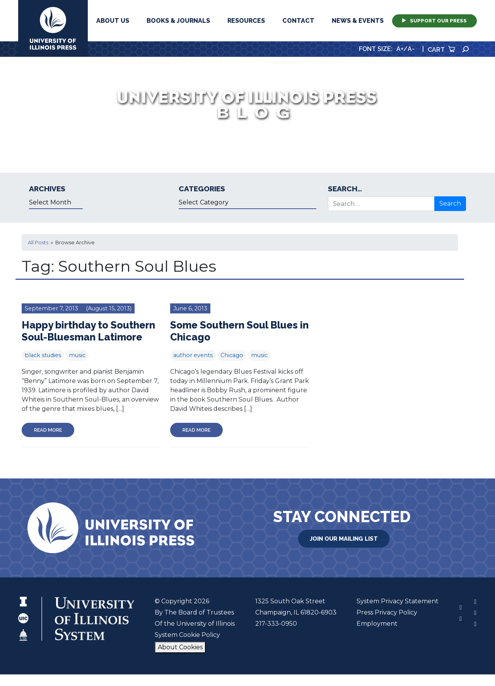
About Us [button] (112, 20)
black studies (43, 355)
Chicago (231, 355)
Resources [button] (246, 20)
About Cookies (180, 647)
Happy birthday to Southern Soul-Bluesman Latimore (88, 331)
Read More (48, 430)
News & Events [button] (358, 20)
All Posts (38, 242)
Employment (377, 623)
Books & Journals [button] (178, 20)
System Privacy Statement (398, 601)
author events (193, 355)
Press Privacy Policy (387, 612)
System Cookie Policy (187, 634)
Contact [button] (298, 20)
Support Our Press (434, 21)
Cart (441, 49)
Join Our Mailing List (344, 538)
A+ (399, 49)
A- (411, 49)
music (77, 355)
